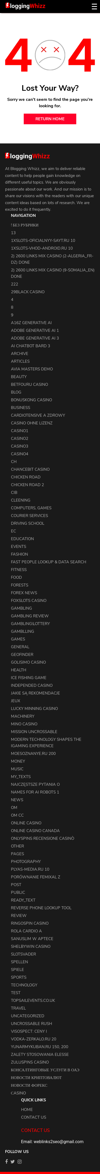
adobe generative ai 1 (35, 330)
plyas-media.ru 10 (30, 869)
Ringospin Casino (30, 923)
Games (18, 639)
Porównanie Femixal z (35, 877)
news (17, 800)
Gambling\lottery (30, 623)
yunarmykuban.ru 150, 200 (39, 1046)
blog (16, 392)
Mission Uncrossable (34, 731)
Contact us (33, 1117)
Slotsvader (23, 954)
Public (18, 892)
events (18, 546)
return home (50, 119)
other (17, 846)
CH (14, 461)
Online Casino (26, 823)
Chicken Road (26, 477)
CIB (14, 492)
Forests (19, 585)
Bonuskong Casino (31, 400)
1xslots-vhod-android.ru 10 (42, 248)
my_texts (21, 776)
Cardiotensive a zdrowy (38, 415)
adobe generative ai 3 (35, 338)
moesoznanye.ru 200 (33, 753)
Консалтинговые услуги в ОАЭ (45, 1070)
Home (27, 1109)
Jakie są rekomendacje (35, 693)
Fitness (19, 569)
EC (13, 531)
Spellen (19, 962)
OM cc (17, 815)
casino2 (19, 438)
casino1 (19, 430)
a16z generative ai (31, 322)
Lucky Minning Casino (34, 708)
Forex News (24, 593)
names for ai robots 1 (35, 792)
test (16, 992)
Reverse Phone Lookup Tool (41, 908)
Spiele (17, 969)
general (20, 647)
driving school (27, 523)
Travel (18, 1008)
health (18, 670)
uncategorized (27, 1016)
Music (17, 769)
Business (20, 407)
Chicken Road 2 (27, 484)
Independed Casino (32, 685)
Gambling (21, 608)
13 (13, 232)
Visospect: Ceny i (29, 1031)
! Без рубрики (25, 225)
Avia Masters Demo (32, 369)
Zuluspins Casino (30, 1062)
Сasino (18, 1093)
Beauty (19, 376)
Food (16, 577)
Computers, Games (31, 508)
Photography (26, 861)
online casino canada (35, 830)
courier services (29, 515)
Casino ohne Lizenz (32, 423)
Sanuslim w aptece (32, 938)
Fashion (19, 554)
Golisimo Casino (28, 662)
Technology (24, 985)
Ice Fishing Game (28, 677)
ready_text (23, 900)
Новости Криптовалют (36, 1077)
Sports (18, 977)
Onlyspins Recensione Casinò (42, 838)
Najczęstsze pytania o (35, 784)
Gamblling (22, 631)
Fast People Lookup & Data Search (48, 562)
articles (20, 361)
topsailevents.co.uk (33, 1000)
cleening (20, 500)
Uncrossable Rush (31, 1023)
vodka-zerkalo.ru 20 (33, 1039)
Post (16, 884)
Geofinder (22, 654)
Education (22, 538)
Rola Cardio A (26, 931)
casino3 (19, 446)
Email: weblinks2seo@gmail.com (52, 1141)
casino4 (19, 454)
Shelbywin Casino (30, 946)
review (19, 915)
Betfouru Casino (29, 384)
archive (19, 353)
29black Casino (28, 292)
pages (17, 854)
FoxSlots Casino (28, 600)
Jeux (15, 701)
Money (18, 761)
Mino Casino (24, 724)
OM (14, 807)
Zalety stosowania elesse (40, 1054)
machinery (22, 716)
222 (14, 284)
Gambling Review (30, 616)
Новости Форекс (29, 1085)
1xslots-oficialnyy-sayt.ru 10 (43, 240)
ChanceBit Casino (30, 469)
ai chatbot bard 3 (30, 346)
